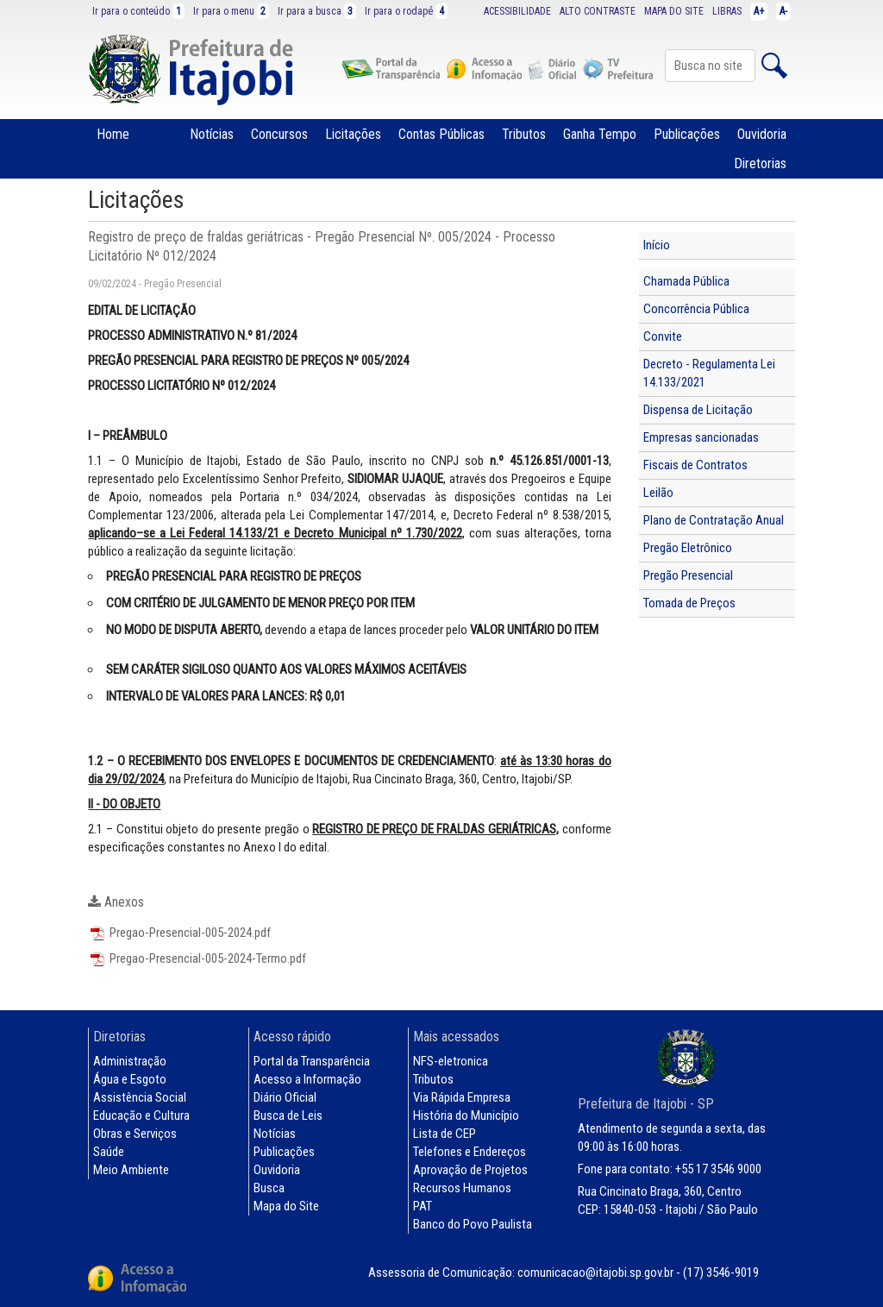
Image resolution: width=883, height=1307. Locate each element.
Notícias (212, 134)
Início (656, 245)
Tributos (524, 134)
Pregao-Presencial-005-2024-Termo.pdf (197, 958)
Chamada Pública (686, 281)
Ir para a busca (317, 11)
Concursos (279, 134)
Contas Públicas (441, 134)
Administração (129, 1061)
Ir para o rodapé (406, 11)
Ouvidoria (761, 134)
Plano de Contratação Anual (713, 520)
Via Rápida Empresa (461, 1097)
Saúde (108, 1151)
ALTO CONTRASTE (598, 11)
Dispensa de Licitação (698, 410)
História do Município (466, 1115)
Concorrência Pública (696, 309)
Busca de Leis (288, 1115)
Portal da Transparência (312, 1061)
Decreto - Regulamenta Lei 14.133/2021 (709, 373)
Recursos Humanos (462, 1188)
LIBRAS (727, 11)
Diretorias (760, 163)
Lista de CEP (444, 1133)
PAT (422, 1206)
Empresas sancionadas (701, 437)
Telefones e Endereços (469, 1151)
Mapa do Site (286, 1206)
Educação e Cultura (141, 1115)
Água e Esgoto (129, 1079)
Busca (269, 1188)
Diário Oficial (285, 1097)
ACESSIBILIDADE (517, 11)
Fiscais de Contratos (695, 465)
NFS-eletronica (450, 1061)
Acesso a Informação (307, 1079)
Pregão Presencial (688, 575)
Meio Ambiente (131, 1170)
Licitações (353, 134)
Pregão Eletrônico (687, 548)
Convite (662, 336)
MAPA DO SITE (674, 11)
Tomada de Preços (689, 603)
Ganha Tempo (599, 134)
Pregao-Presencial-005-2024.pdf (179, 932)
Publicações (687, 134)
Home (113, 134)
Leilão (658, 492)
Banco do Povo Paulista (472, 1224)
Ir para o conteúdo (138, 11)
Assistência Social (139, 1097)
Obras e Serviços (135, 1133)
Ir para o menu (231, 11)
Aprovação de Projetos (470, 1170)
